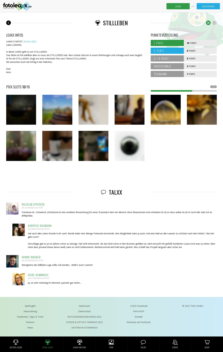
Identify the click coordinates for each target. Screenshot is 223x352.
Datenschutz (84, 311)
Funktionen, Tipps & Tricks (30, 316)
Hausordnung (30, 311)
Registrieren (208, 6)
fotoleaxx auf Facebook (139, 322)
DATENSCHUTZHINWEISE (84, 327)
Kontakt (139, 316)
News (30, 327)
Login (178, 6)
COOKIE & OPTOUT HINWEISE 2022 (84, 322)
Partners (30, 322)
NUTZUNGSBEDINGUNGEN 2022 (84, 316)
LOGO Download (138, 305)
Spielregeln (30, 305)
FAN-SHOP (138, 311)
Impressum (84, 305)
